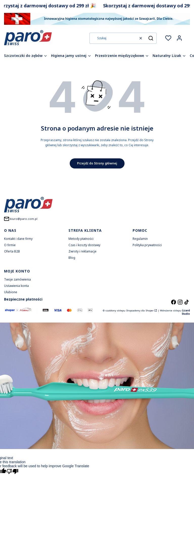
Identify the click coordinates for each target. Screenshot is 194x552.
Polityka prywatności (147, 245)
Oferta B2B (12, 251)
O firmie (10, 245)
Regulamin (140, 239)
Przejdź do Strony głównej (97, 163)
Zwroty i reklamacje (82, 251)
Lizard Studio (186, 312)
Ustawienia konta (16, 286)
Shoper (150, 310)
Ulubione (10, 292)
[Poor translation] (12, 472)
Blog (71, 258)
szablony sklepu (115, 310)
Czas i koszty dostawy (84, 245)
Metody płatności (80, 239)
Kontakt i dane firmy (18, 239)
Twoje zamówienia (17, 279)
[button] (150, 38)
